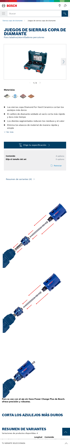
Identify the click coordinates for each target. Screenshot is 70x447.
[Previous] (30, 82)
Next (63, 61)
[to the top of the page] (66, 432)
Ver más (9, 132)
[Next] (40, 82)
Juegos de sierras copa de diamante (42, 21)
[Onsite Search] (65, 13)
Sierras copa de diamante (12, 21)
